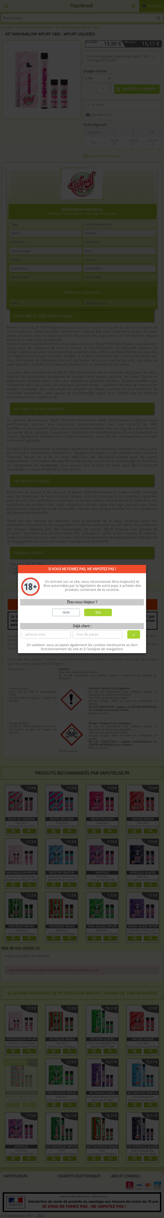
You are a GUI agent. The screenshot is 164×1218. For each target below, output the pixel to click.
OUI (98, 612)
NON (66, 612)
